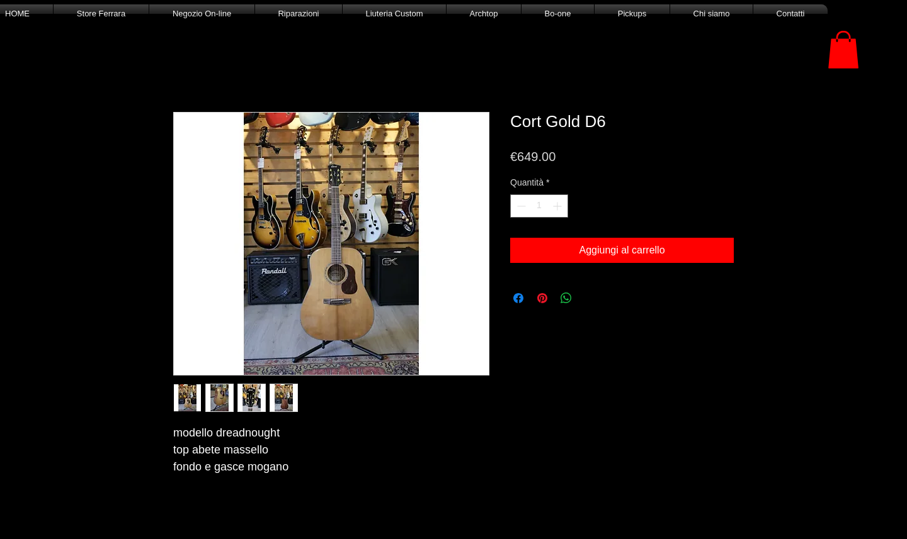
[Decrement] (520, 206)
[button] (843, 50)
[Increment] (558, 206)
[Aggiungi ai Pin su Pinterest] (542, 298)
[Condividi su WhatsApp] (566, 298)
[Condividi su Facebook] (518, 298)
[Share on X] (590, 298)
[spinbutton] (539, 206)
